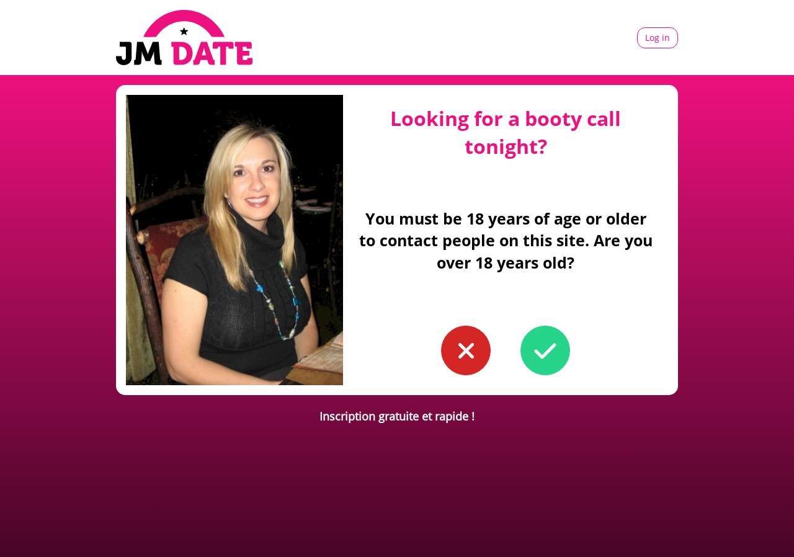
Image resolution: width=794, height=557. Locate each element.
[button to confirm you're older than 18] (545, 350)
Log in (657, 37)
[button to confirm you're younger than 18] (466, 350)
